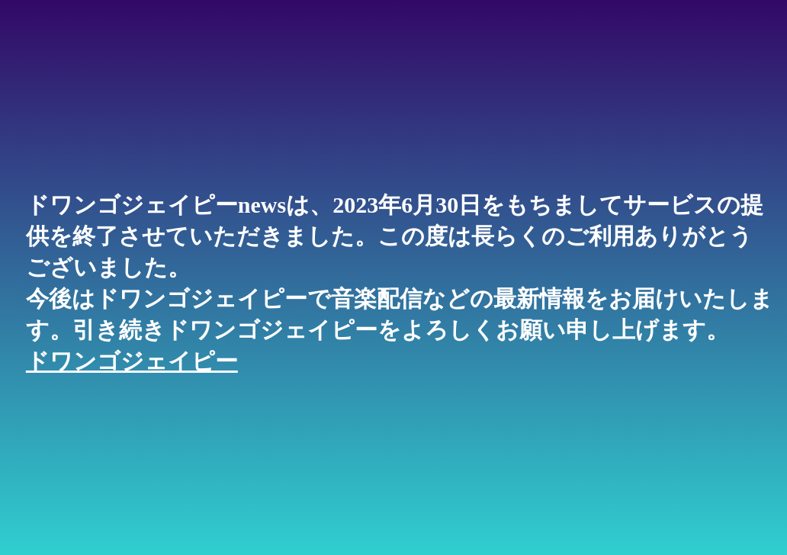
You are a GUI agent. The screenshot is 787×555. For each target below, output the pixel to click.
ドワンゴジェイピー (132, 361)
